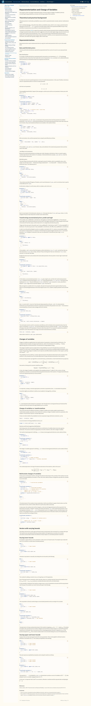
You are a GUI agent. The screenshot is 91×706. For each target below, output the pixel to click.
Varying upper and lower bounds (78, 15)
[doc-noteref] (22, 22)
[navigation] (10, 8)
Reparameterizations (75, 9)
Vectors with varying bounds (77, 12)
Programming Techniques (24, 5)
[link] (43, 2)
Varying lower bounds (76, 14)
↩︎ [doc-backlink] (60, 692)
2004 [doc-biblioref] (32, 30)
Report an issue (73, 19)
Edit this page (73, 17)
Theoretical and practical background (78, 8)
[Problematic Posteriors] (24, 700)
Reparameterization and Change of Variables (79, 6)
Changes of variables (75, 11)
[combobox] (88, 2)
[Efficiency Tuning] (64, 700)
